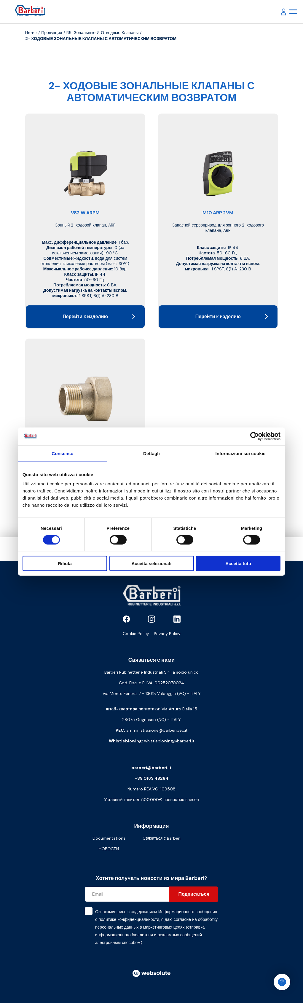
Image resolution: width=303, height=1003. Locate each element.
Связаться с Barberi (162, 838)
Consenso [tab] (62, 453)
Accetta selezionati (151, 563)
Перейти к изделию (99, 316)
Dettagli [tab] (151, 453)
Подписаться (193, 894)
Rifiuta (65, 563)
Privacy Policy (167, 633)
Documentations (109, 838)
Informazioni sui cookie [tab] (241, 453)
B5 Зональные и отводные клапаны (102, 32)
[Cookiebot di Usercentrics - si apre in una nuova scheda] (254, 436)
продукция (51, 32)
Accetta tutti (238, 563)
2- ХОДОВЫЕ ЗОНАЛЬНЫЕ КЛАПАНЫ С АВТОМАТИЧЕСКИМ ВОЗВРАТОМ (100, 38)
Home (31, 32)
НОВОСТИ (109, 848)
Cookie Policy (136, 633)
